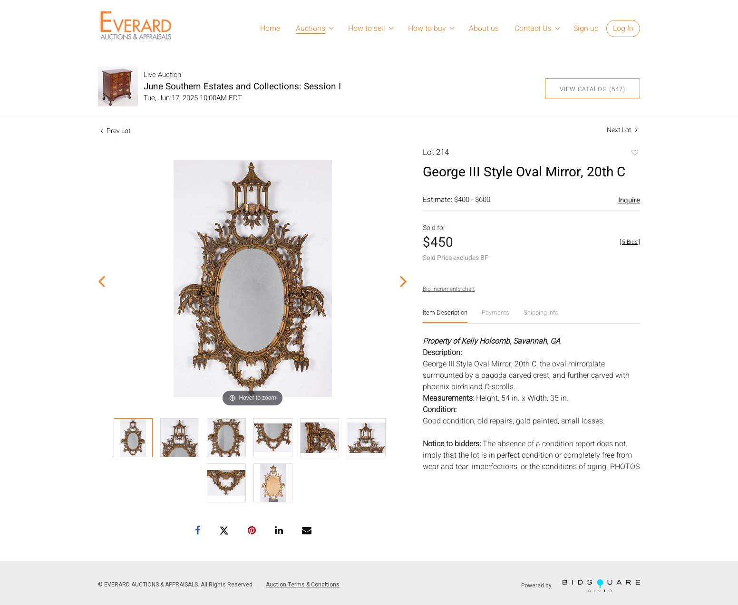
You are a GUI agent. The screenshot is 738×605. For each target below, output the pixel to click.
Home (270, 28)
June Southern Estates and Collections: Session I (242, 86)
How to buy (427, 28)
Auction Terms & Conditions (303, 584)
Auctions (310, 28)
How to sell (366, 28)
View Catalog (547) (592, 89)
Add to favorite (634, 153)
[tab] (445, 316)
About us (484, 28)
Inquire (629, 200)
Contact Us (533, 28)
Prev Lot (115, 131)
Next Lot (622, 130)
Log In (623, 28)
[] (630, 242)
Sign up (586, 28)
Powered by (580, 585)
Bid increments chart (449, 289)
